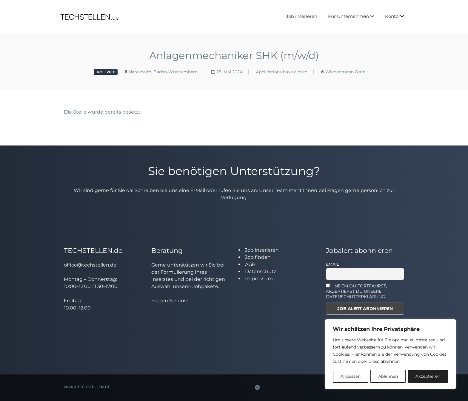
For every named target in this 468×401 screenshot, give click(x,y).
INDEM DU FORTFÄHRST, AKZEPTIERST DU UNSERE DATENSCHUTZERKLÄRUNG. (356, 291)
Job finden (258, 257)
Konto (391, 16)
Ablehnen (388, 376)
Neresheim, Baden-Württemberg (163, 72)
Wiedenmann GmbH (347, 72)
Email (332, 264)
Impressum (259, 278)
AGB (250, 264)
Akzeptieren (427, 376)
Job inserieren (301, 16)
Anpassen (351, 376)
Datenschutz (260, 271)
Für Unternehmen (348, 16)
